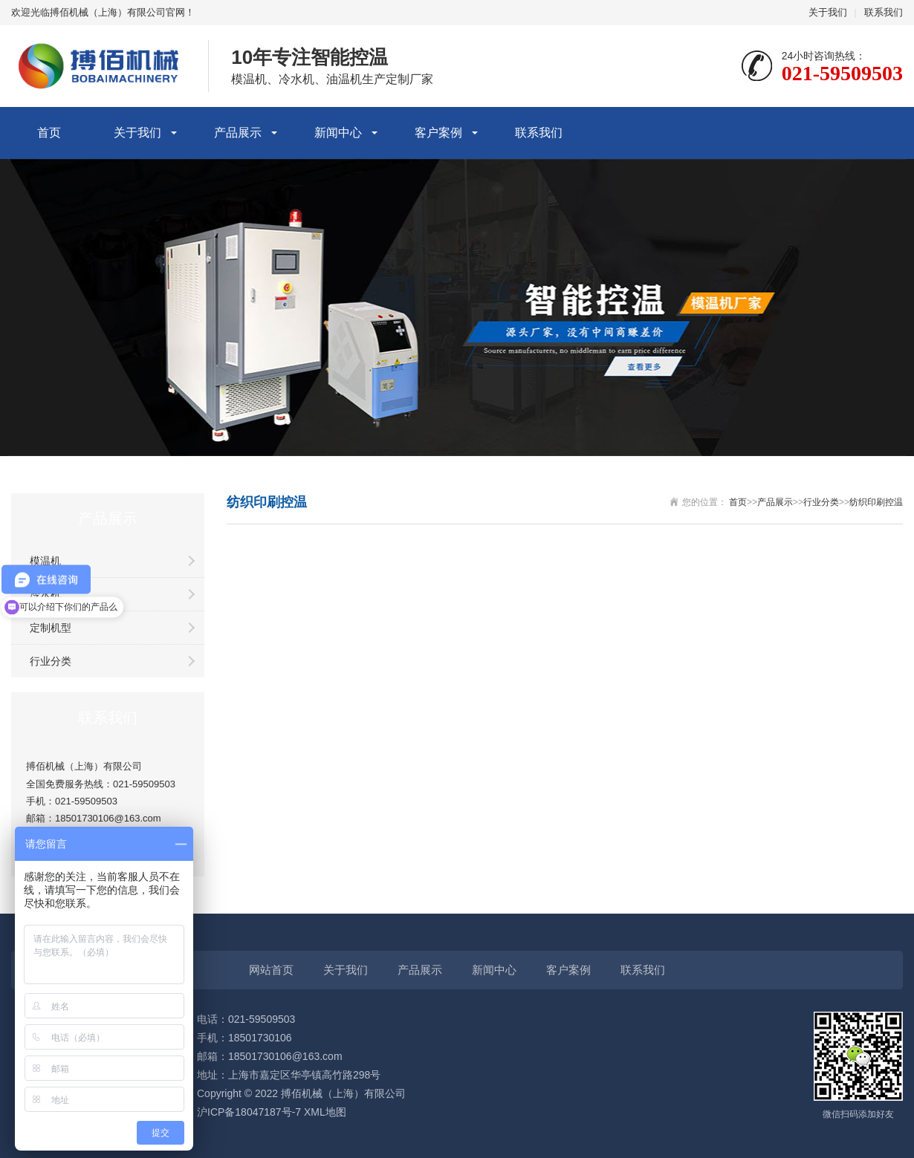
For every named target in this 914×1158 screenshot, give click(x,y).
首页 (49, 132)
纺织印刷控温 (876, 502)
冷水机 (45, 594)
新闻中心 (338, 132)
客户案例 (438, 132)
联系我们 (883, 12)
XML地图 (325, 1112)
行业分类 (50, 661)
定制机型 (50, 628)
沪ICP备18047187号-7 (249, 1112)
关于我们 (827, 12)
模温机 (45, 561)
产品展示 (238, 132)
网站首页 (271, 969)
